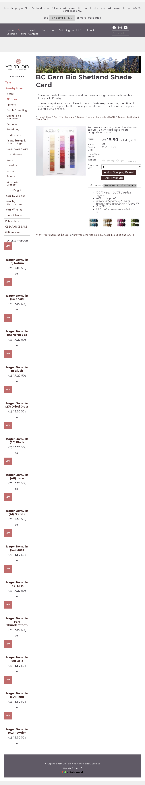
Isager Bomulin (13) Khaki (17, 297)
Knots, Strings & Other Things (16, 142)
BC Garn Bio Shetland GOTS (101, 117)
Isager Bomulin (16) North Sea (17, 333)
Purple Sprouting (16, 110)
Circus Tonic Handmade (13, 117)
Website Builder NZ (72, 768)
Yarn (8, 82)
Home (10, 30)
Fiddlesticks (13, 135)
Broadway (12, 129)
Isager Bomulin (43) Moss (17, 548)
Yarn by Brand (14, 88)
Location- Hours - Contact (22, 34)
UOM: (91, 144)
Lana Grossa (14, 154)
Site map (72, 764)
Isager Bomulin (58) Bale (17, 659)
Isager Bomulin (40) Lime (17, 476)
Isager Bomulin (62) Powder (17, 731)
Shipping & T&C (62, 18)
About (90, 30)
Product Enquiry (126, 185)
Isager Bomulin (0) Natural (17, 261)
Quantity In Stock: (94, 155)
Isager (10, 94)
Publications (12, 221)
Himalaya (12, 165)
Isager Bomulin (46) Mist (17, 584)
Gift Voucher (12, 232)
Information (96, 185)
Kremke (11, 105)
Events (33, 30)
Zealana (11, 124)
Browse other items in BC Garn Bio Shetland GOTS (104, 235)
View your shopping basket (53, 235)
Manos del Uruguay (12, 183)
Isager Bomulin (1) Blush (17, 369)
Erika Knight (13, 190)
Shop (21, 30)
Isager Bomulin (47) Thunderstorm (17, 622)
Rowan (10, 176)
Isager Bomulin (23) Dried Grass (17, 405)
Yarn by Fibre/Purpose (14, 203)
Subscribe (48, 30)
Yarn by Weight (15, 196)
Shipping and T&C (70, 30)
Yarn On (62, 764)
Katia (9, 160)
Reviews (110, 185)
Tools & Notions (15, 215)
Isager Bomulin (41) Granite (17, 512)
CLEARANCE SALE (16, 227)
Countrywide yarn (17, 149)
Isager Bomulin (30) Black (17, 440)
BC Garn (11, 99)
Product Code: (92, 148)
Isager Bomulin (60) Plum (17, 695)
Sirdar (10, 171)
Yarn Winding (14, 210)
